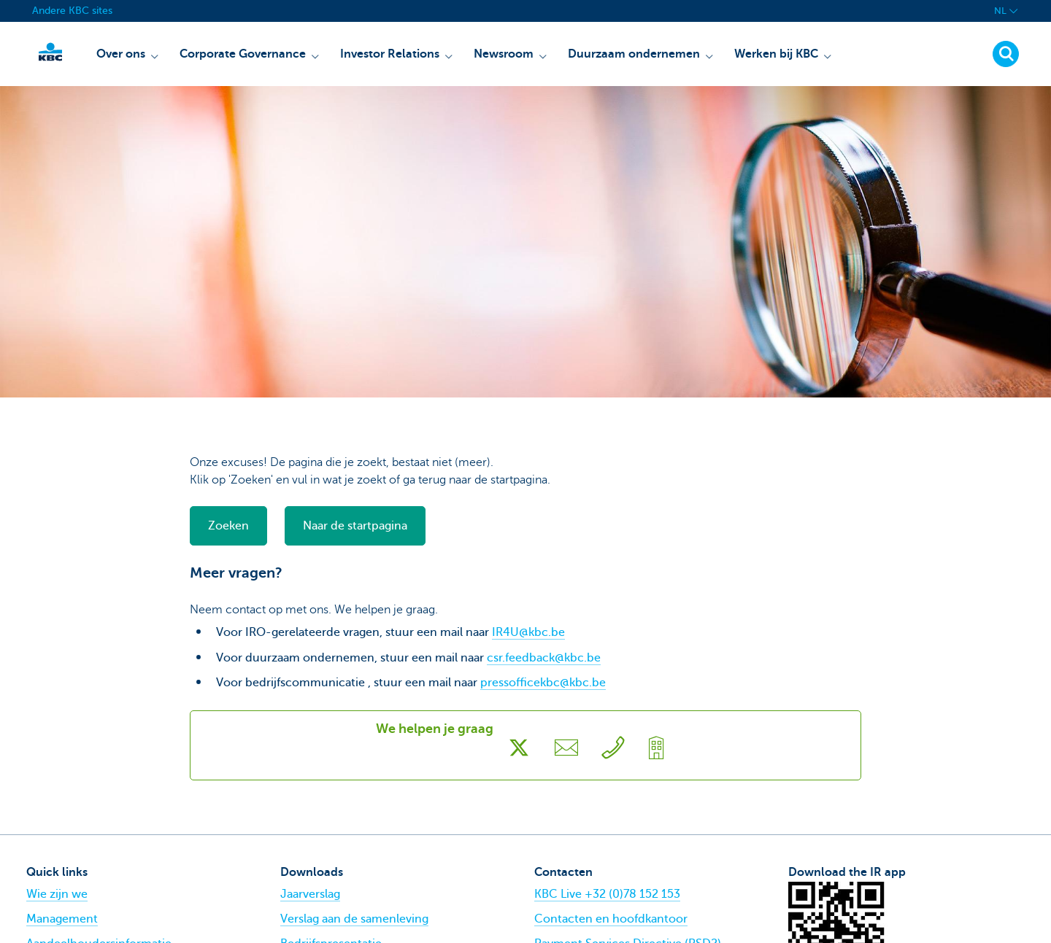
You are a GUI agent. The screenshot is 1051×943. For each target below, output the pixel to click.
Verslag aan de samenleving (354, 918)
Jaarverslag (310, 894)
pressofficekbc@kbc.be (543, 682)
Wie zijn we (57, 894)
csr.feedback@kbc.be (544, 657)
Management (62, 918)
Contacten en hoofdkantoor (611, 918)
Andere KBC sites (72, 10)
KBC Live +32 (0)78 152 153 (607, 894)
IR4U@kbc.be (528, 632)
